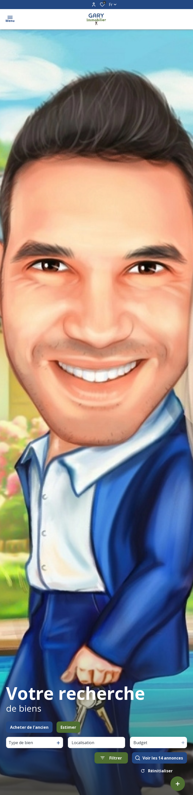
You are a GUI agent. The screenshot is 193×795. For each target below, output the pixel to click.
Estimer (68, 728)
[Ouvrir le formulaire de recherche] (111, 759)
